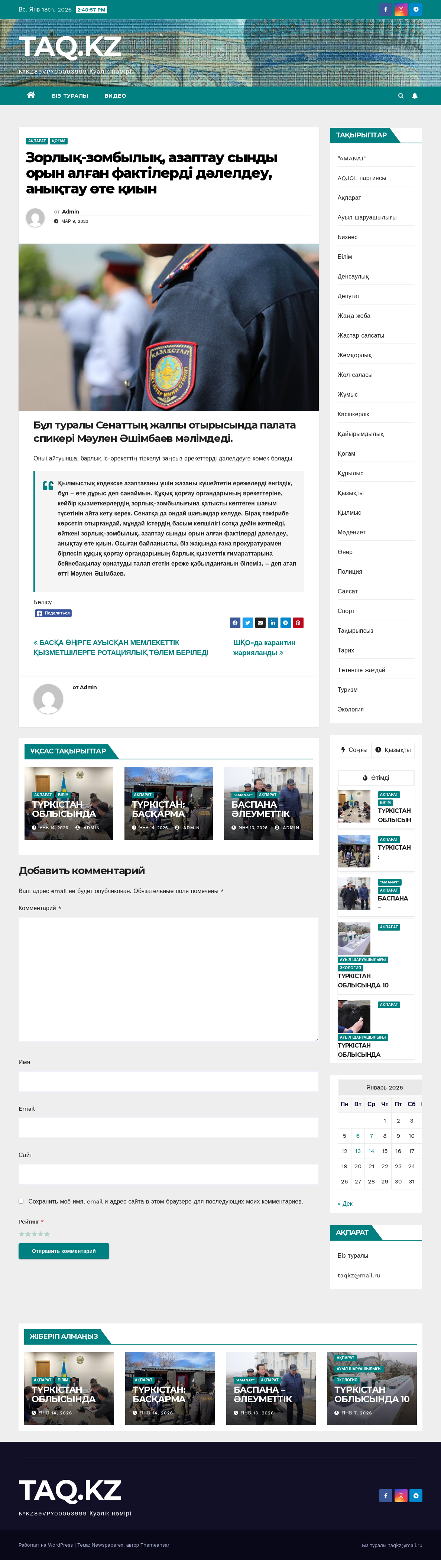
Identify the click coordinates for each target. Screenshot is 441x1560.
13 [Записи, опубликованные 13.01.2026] (358, 1150)
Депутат (349, 296)
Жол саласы (355, 374)
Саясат (348, 591)
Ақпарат (37, 141)
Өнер (345, 552)
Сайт (25, 1155)
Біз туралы (70, 95)
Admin (70, 211)
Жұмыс (348, 394)
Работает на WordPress (47, 1545)
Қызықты (351, 492)
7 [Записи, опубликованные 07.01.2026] (371, 1135)
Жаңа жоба (354, 315)
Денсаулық (353, 276)
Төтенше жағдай (361, 670)
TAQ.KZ (70, 46)
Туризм (348, 689)
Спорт (346, 611)
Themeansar (154, 1545)
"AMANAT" (243, 795)
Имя (24, 1062)
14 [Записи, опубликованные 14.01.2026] (371, 1150)
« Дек (345, 1203)
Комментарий (40, 908)
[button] (401, 95)
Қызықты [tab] (393, 749)
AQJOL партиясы (362, 178)
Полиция (350, 571)
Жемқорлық (355, 355)
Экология (351, 709)
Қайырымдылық (361, 433)
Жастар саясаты (361, 335)
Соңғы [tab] (354, 749)
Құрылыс (351, 473)
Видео (116, 95)
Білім (63, 795)
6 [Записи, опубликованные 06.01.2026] (358, 1135)
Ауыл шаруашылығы (367, 217)
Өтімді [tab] (376, 777)
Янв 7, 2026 (357, 1413)
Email (27, 1108)
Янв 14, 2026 (55, 1413)
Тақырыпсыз (355, 630)
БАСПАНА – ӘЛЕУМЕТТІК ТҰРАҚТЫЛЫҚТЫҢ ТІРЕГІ (267, 818)
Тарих (346, 650)
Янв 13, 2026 (257, 1413)
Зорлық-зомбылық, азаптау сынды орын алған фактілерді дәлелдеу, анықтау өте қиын (151, 173)
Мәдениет (352, 532)
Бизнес (348, 237)
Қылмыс (349, 512)
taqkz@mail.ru (359, 1275)
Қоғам (58, 141)
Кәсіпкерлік (353, 414)
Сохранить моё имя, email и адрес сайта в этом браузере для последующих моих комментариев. (165, 1201)
